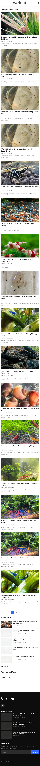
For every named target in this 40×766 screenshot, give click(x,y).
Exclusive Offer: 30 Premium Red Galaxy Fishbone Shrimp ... (18, 225)
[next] (23, 612)
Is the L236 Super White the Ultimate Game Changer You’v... (24, 631)
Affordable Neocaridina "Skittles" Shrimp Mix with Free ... (18, 75)
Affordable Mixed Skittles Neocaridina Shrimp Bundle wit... (20, 113)
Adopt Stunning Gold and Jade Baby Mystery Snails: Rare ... (25, 648)
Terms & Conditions (6, 762)
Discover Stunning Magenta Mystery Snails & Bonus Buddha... (19, 38)
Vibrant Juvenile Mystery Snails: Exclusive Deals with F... (20, 409)
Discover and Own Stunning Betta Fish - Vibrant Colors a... (25, 714)
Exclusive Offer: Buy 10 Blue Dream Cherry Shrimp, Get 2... (19, 335)
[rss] (3, 705)
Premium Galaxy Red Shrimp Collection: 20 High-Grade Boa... (25, 622)
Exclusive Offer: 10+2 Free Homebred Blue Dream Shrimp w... (18, 596)
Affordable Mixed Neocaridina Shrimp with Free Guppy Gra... (17, 150)
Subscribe (35, 752)
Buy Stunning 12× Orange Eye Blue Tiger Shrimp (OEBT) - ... (18, 372)
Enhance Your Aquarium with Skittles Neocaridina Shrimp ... (18, 559)
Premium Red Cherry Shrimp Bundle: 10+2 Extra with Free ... (19, 484)
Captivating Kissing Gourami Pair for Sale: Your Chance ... (26, 639)
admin (2, 41)
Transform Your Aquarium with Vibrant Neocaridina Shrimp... (19, 521)
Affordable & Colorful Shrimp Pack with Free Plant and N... (18, 297)
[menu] (2, 3)
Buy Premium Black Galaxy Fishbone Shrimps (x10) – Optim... (19, 187)
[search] (38, 3)
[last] (27, 612)
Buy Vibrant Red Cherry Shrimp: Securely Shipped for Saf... (19, 447)
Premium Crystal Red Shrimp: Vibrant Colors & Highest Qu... (17, 260)
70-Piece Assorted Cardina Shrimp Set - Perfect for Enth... (24, 657)
